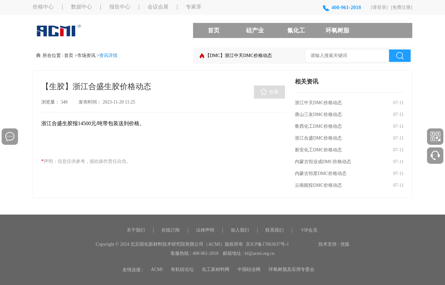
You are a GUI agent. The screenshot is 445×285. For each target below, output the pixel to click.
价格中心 (43, 7)
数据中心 (81, 7)
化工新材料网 (215, 269)
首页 (214, 30)
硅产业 (255, 30)
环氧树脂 (337, 30)
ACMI (157, 269)
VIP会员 (309, 230)
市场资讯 (86, 55)
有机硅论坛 (182, 269)
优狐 (344, 244)
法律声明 (205, 230)
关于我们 (136, 230)
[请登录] (379, 7)
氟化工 (296, 30)
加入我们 (240, 230)
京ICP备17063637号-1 (267, 244)
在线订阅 (170, 230)
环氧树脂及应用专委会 (291, 269)
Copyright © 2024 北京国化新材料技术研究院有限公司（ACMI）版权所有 (169, 244)
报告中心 (119, 7)
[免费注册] (401, 7)
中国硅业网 (249, 269)
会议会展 (158, 7)
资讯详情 (108, 55)
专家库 (194, 7)
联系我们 (274, 230)
